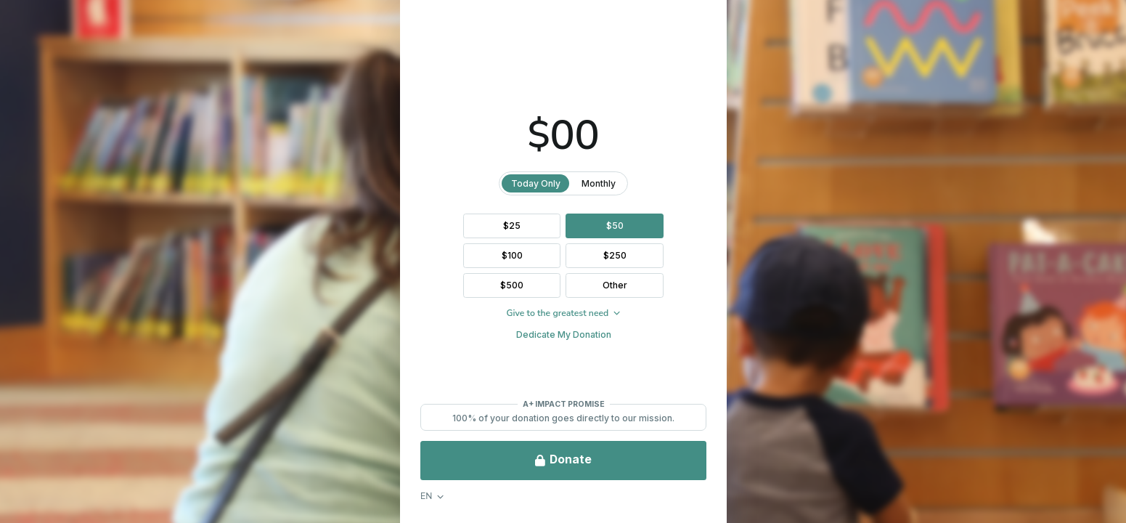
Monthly (797, 183)
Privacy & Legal (116, 491)
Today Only (733, 183)
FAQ (34, 491)
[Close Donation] (1100, 25)
